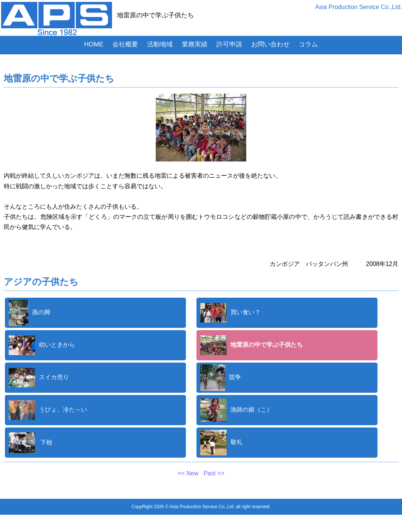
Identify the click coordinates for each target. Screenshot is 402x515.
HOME (93, 44)
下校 (30, 442)
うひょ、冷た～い (48, 410)
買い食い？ (230, 313)
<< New (189, 473)
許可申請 (229, 44)
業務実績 (194, 44)
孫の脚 (29, 313)
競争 (220, 377)
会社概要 (125, 44)
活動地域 (160, 44)
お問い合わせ (270, 44)
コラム (308, 44)
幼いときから (42, 345)
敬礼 (221, 442)
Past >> (213, 473)
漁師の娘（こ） (236, 410)
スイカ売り (39, 377)
